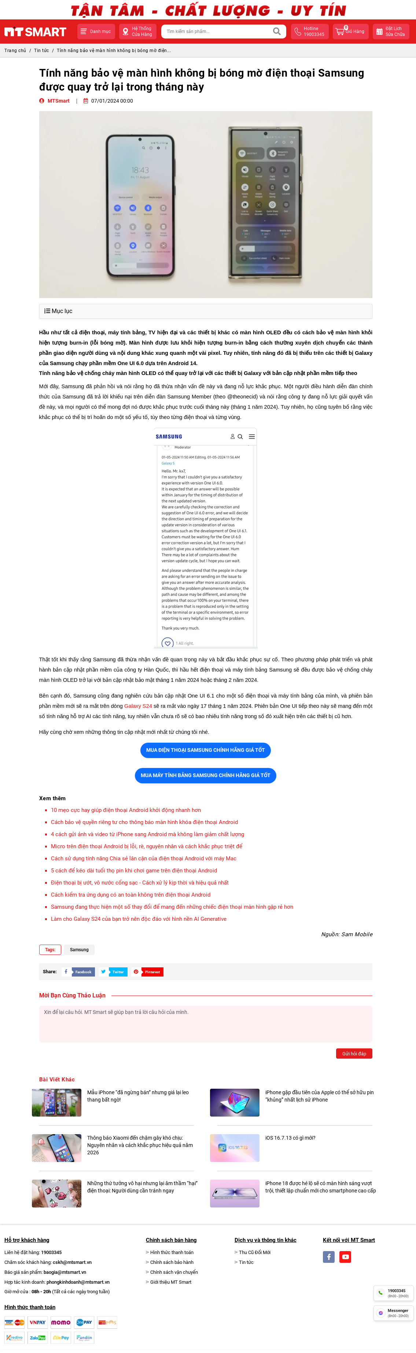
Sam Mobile (356, 934)
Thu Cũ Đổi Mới (254, 1252)
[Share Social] (76, 972)
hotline (314, 31)
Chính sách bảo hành (172, 1262)
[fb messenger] (393, 1313)
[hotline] (393, 1293)
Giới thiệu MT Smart (170, 1282)
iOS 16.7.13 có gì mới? (290, 1138)
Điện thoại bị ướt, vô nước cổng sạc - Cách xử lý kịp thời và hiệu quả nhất (140, 882)
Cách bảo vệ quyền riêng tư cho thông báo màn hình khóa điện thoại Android (144, 822)
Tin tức (41, 50)
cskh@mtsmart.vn (72, 1262)
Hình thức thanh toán (172, 1252)
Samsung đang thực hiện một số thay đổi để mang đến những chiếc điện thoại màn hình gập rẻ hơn (172, 907)
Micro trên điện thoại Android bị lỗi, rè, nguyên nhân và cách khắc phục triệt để (146, 846)
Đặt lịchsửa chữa (395, 31)
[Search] (277, 31)
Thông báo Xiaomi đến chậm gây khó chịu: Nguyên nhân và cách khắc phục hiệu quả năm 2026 (140, 1145)
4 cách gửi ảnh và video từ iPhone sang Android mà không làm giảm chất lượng (147, 834)
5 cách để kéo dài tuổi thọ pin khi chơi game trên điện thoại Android (134, 870)
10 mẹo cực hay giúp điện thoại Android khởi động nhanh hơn (126, 810)
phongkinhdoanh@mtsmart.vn (78, 1282)
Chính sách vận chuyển (174, 1272)
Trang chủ (15, 50)
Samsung (79, 949)
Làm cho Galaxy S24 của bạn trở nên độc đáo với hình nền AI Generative (139, 919)
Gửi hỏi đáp (354, 1053)
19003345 (51, 1252)
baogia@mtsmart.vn (65, 1272)
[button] (96, 31)
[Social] (329, 1257)
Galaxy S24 (138, 706)
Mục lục (58, 311)
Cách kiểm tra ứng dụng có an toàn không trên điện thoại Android (130, 894)
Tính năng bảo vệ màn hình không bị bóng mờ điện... (114, 50)
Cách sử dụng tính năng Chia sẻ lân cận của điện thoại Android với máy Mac (143, 858)
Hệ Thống (142, 31)
